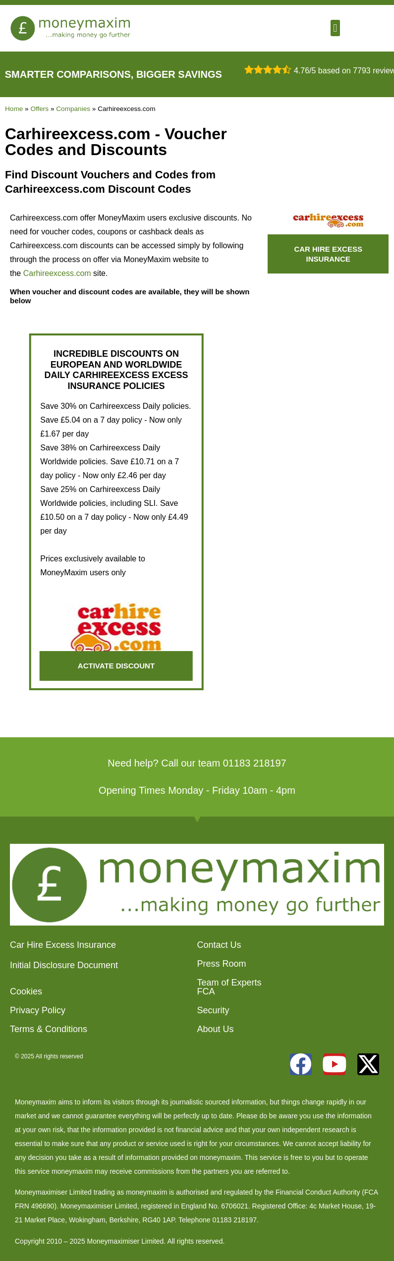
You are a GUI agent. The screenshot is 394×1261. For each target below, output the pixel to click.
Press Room (221, 964)
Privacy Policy (37, 1010)
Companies (73, 108)
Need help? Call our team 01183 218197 (197, 763)
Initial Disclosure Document (64, 965)
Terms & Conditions (48, 1029)
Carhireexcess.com (57, 273)
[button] (335, 28)
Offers (39, 108)
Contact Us (219, 945)
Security (213, 1010)
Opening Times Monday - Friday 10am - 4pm (197, 790)
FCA (206, 991)
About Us (215, 1029)
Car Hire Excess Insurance (63, 945)
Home (14, 108)
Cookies (26, 991)
